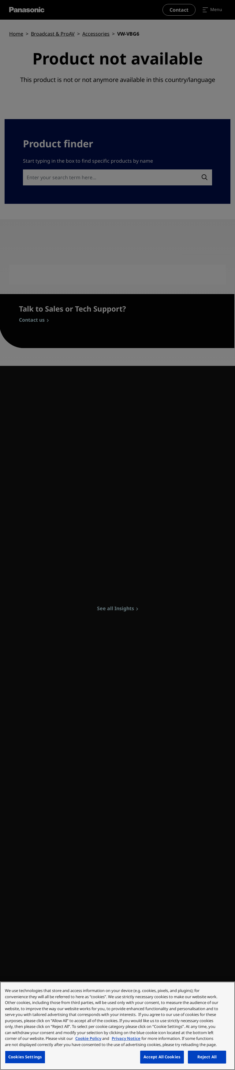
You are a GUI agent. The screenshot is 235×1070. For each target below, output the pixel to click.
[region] (117, 1026)
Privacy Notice (126, 1038)
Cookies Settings (25, 1057)
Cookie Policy (88, 1038)
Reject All (207, 1057)
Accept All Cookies (162, 1057)
